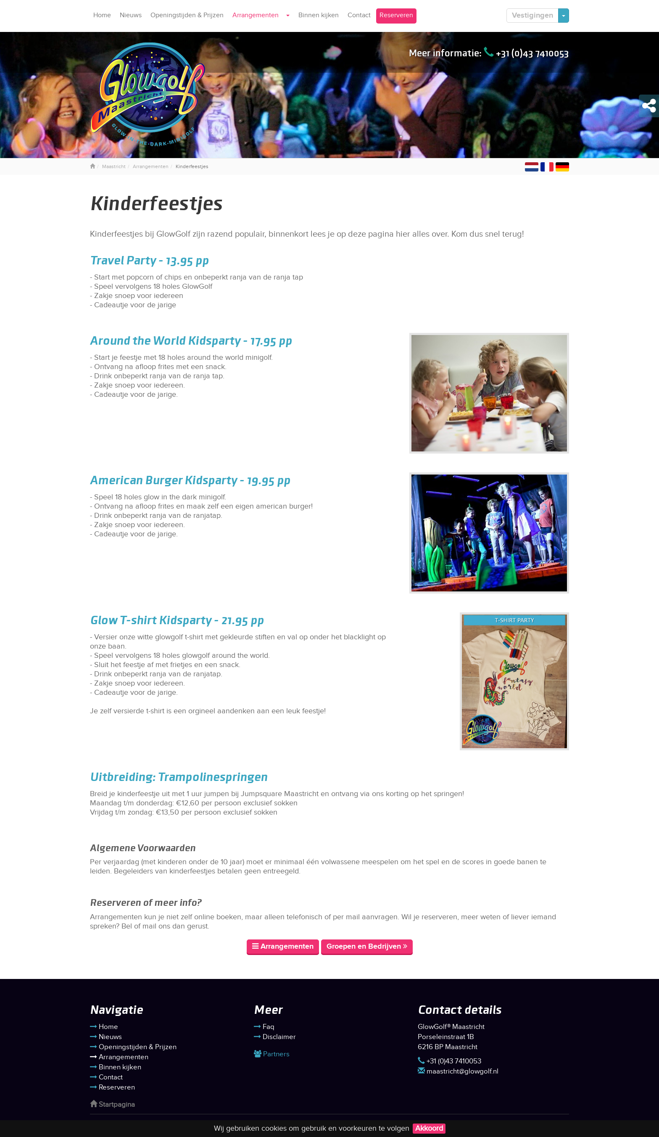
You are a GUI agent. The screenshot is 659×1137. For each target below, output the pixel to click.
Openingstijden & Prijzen (187, 15)
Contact (359, 15)
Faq (264, 1027)
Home (102, 15)
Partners (272, 1054)
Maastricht (114, 166)
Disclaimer (275, 1037)
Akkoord (429, 1128)
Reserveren (396, 15)
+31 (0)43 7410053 (526, 53)
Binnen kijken (318, 15)
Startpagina (112, 1104)
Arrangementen (255, 15)
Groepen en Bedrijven (367, 946)
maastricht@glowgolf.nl (458, 1071)
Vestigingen (532, 15)
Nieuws (131, 15)
